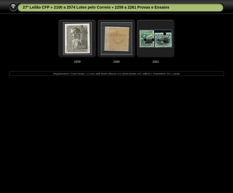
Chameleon (159, 73)
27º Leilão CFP (36, 7)
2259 (77, 61)
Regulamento (61, 73)
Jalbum (146, 73)
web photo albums (106, 73)
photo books (129, 73)
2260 (116, 61)
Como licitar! (78, 73)
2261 (155, 61)
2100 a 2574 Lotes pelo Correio (82, 7)
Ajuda (176, 73)
